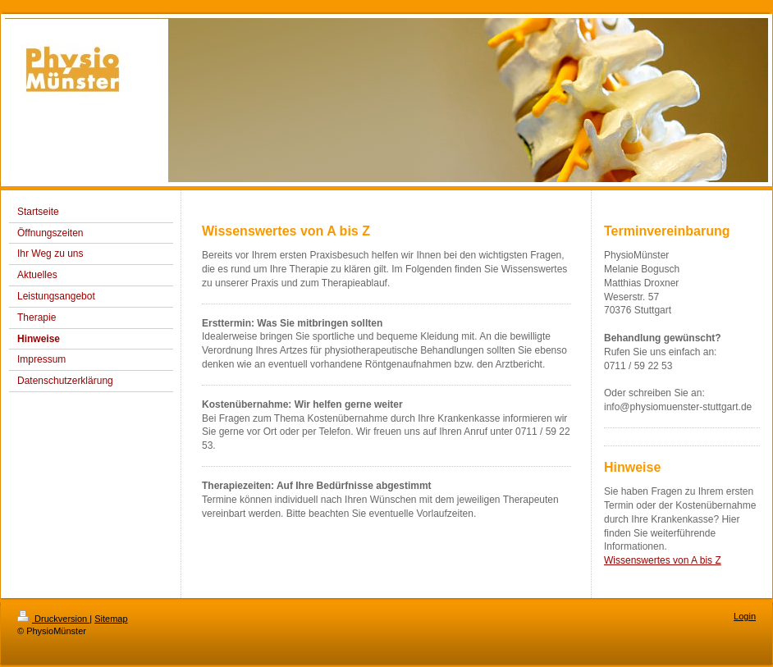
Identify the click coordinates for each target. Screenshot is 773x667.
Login (745, 616)
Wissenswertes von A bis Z (662, 560)
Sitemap (110, 619)
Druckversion (53, 619)
